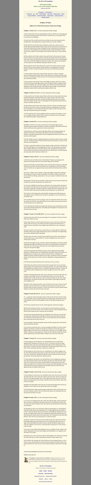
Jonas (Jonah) (50, 13)
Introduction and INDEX (45, 8)
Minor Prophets (49, 12)
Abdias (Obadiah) (42, 13)
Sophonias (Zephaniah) (41, 15)
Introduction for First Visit (40, 476)
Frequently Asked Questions (51, 476)
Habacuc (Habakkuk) (32, 15)
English (40, 470)
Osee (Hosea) (29, 13)
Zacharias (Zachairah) (59, 15)
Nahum (62, 13)
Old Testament (41, 12)
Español (45, 470)
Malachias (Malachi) (45, 17)
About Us (46, 478)
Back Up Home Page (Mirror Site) (45, 481)
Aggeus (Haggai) (50, 15)
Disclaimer (41, 478)
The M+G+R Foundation (45, 1)
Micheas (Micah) (57, 13)
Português (50, 470)
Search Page (40, 473)
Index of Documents (49, 473)
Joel (34, 13)
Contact (50, 478)
